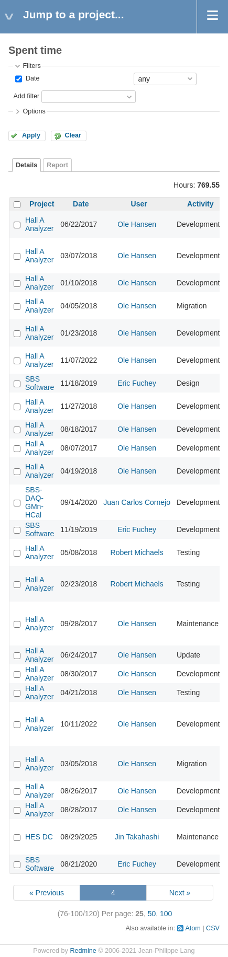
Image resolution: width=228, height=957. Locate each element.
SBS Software (39, 383)
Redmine (83, 950)
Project (41, 204)
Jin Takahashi (137, 837)
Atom (192, 928)
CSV (213, 928)
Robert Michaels (137, 552)
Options (34, 111)
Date (31, 78)
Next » (179, 893)
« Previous (46, 893)
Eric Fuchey (136, 383)
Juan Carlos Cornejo (136, 502)
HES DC (39, 837)
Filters (31, 66)
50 (152, 913)
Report (57, 165)
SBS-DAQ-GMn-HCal (34, 502)
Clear (72, 135)
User (139, 204)
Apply (31, 135)
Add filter (26, 96)
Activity (200, 204)
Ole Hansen (136, 224)
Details (26, 165)
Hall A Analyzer (39, 224)
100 (166, 913)
